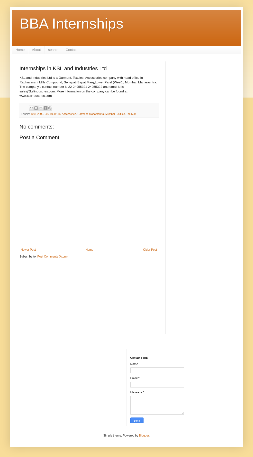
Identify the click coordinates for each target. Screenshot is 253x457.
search (53, 50)
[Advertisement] (88, 300)
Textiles (120, 113)
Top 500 (131, 113)
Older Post (150, 249)
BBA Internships (71, 23)
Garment (83, 113)
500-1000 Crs (52, 113)
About (36, 50)
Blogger (144, 435)
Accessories (69, 113)
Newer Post (28, 249)
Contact (71, 50)
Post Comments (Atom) (52, 256)
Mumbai (110, 113)
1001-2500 (37, 113)
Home (20, 50)
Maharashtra (96, 113)
